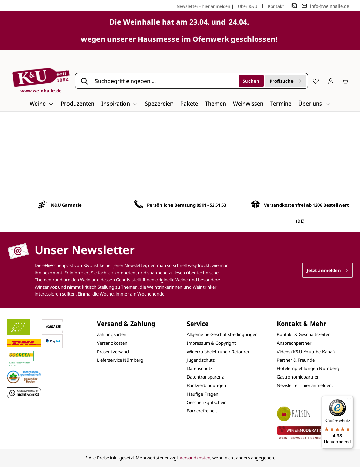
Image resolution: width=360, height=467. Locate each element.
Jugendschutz (201, 360)
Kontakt (276, 6)
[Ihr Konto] (330, 81)
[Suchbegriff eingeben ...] (164, 80)
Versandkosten (112, 343)
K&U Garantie (66, 205)
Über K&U (247, 6)
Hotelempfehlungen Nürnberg (308, 368)
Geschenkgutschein (207, 402)
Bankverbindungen (206, 385)
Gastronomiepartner (298, 377)
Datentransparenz (205, 377)
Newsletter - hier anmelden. (305, 385)
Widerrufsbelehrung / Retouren (219, 351)
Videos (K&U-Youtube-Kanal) (306, 351)
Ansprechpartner (294, 343)
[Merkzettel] (315, 81)
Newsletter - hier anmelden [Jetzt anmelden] (203, 6)
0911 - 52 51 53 (211, 205)
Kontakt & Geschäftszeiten (304, 334)
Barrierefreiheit (202, 411)
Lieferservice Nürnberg (120, 360)
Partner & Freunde (296, 360)
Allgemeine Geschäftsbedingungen (222, 334)
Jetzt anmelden (327, 270)
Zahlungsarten (111, 334)
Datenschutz (199, 368)
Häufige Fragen (203, 394)
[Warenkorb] (345, 81)
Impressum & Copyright (211, 343)
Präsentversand (113, 351)
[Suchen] (251, 81)
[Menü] (349, 400)
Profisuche (286, 81)
